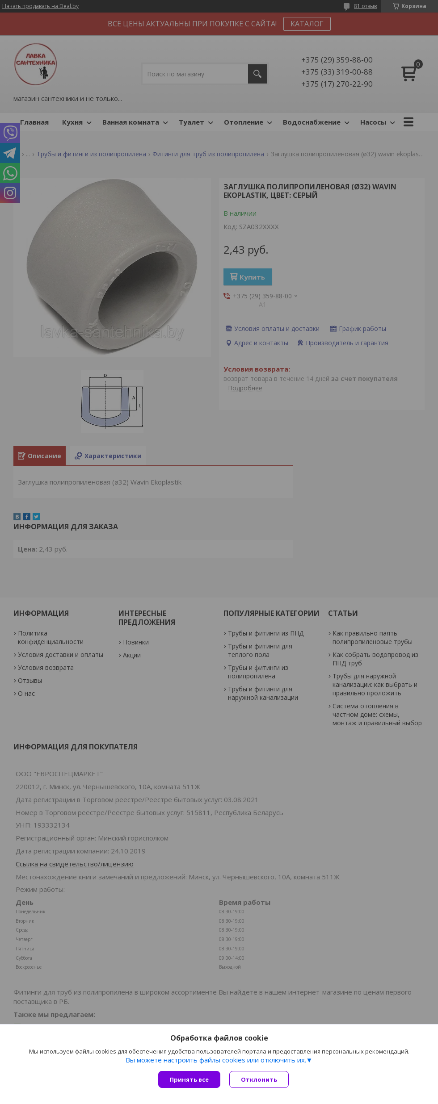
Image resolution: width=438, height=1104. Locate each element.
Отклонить (259, 1079)
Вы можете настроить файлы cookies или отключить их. (216, 1060)
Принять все (189, 1079)
